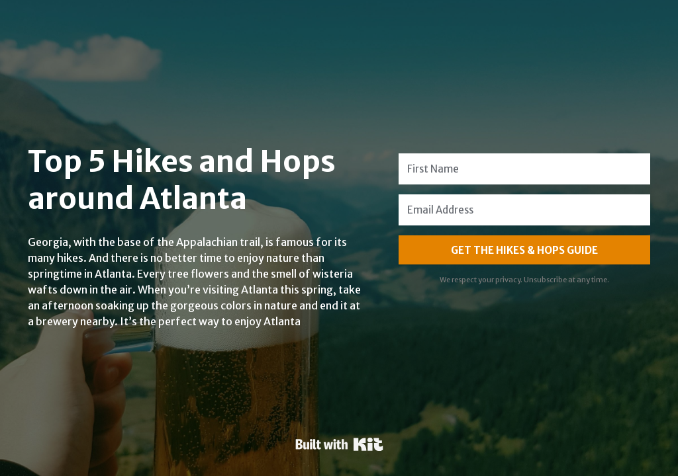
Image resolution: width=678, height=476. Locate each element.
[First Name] (524, 168)
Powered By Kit (339, 444)
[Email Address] (524, 209)
